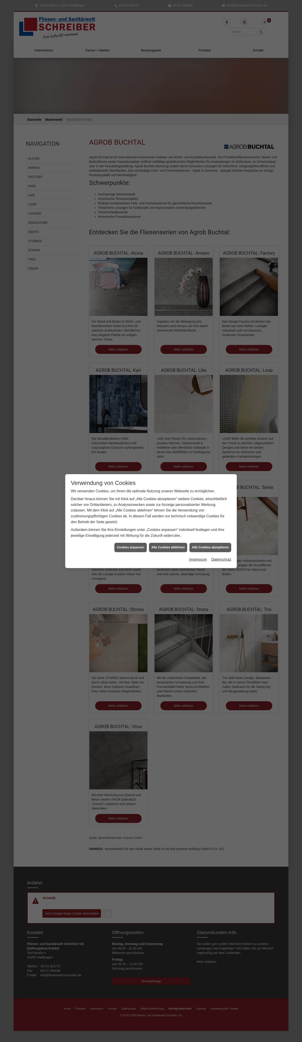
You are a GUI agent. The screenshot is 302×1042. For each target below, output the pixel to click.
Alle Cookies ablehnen (168, 491)
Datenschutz (221, 504)
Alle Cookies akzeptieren (210, 491)
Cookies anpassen (130, 491)
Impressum (198, 504)
